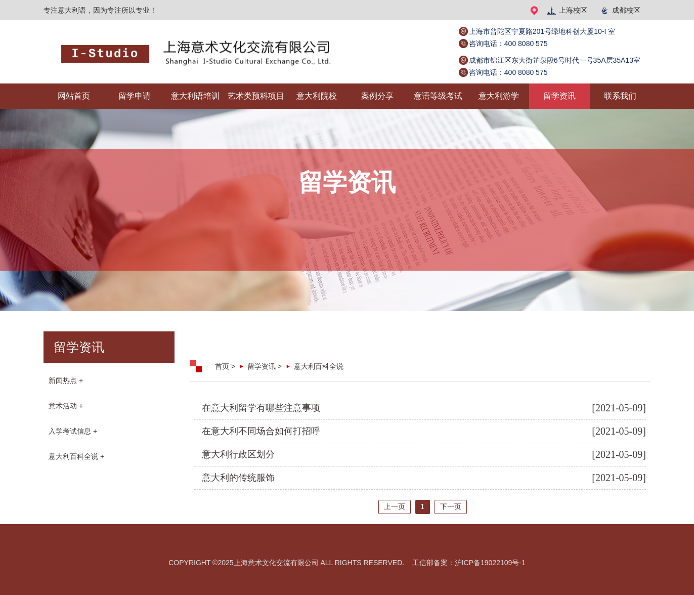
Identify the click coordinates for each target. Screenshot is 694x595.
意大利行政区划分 (238, 454)
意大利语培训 (195, 96)
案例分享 (377, 96)
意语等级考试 (438, 96)
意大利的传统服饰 (238, 478)
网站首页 (74, 96)
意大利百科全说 (318, 366)
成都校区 (619, 10)
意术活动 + (66, 406)
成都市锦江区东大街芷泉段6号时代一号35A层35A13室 (554, 60)
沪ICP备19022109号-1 (490, 563)
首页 (222, 366)
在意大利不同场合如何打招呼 (261, 431)
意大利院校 (316, 96)
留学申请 (134, 96)
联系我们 (620, 96)
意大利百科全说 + (76, 456)
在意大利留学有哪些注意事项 (261, 408)
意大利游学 (499, 96)
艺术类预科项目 (256, 96)
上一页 (394, 507)
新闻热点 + (66, 380)
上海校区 (566, 10)
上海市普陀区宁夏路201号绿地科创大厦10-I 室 (542, 31)
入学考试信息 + (73, 431)
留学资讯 (559, 96)
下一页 (450, 507)
